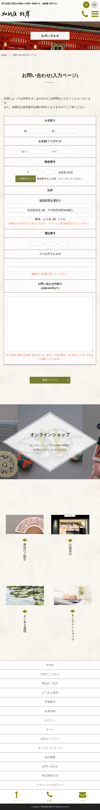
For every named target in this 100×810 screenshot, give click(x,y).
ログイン (50, 720)
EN (94, 4)
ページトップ (17, 796)
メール (82, 796)
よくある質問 (50, 692)
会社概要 (50, 757)
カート (50, 729)
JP (86, 4)
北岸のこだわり (50, 674)
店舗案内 (50, 701)
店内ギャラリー (50, 738)
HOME (4, 55)
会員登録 (50, 711)
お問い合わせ (50, 766)
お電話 (50, 796)
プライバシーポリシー (50, 784)
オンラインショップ (50, 747)
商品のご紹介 (50, 683)
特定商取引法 (50, 775)
